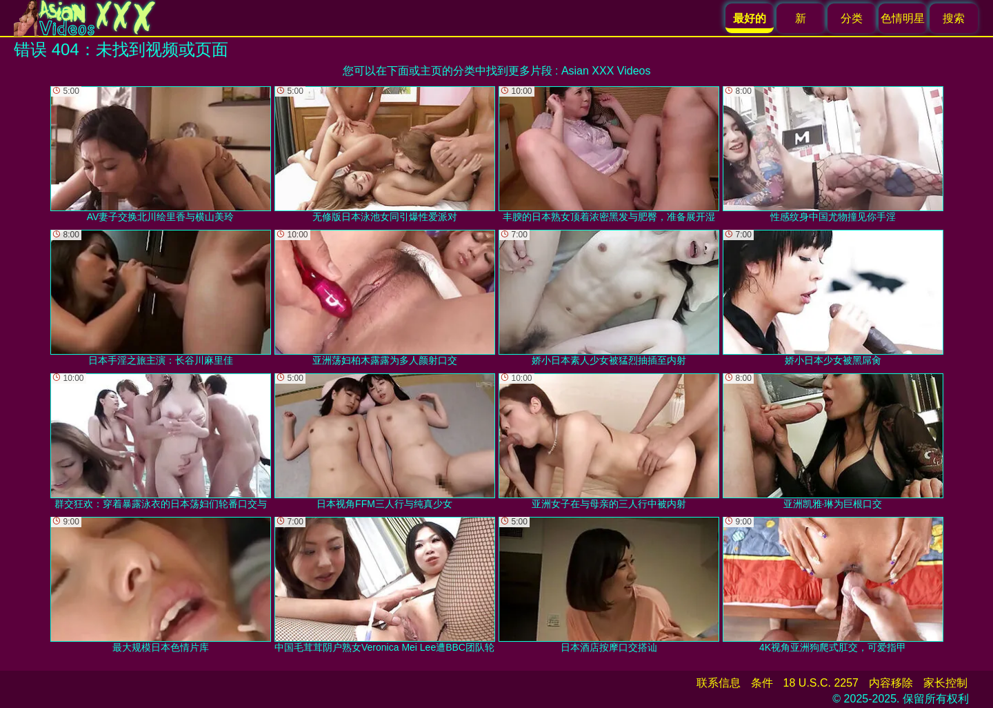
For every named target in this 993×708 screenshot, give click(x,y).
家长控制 (945, 683)
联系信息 (718, 683)
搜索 (954, 18)
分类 (852, 18)
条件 (762, 683)
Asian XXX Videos (606, 71)
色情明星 (903, 18)
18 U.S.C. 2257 (821, 683)
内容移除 (891, 683)
